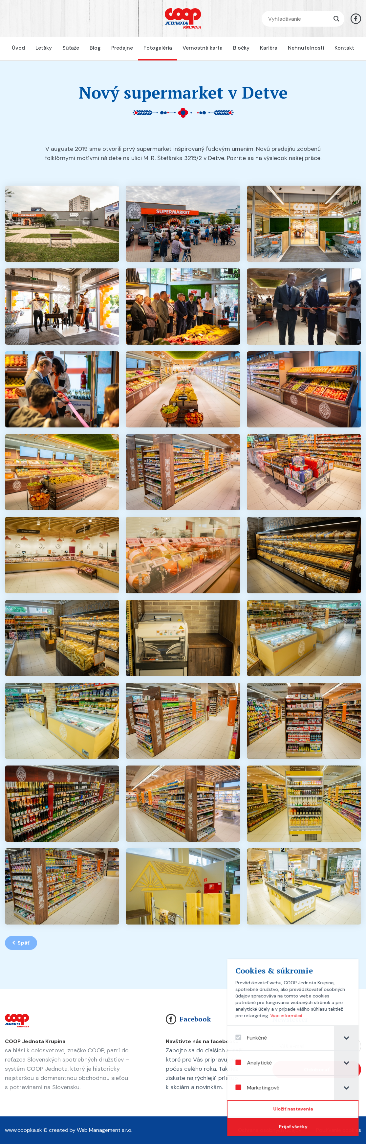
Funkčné (261, 1038)
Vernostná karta (203, 47)
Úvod (18, 47)
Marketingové (267, 1088)
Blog (95, 47)
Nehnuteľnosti (306, 47)
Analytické (263, 1063)
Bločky (241, 47)
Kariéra (268, 47)
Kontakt (344, 47)
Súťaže (70, 47)
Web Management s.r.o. (104, 1130)
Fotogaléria (157, 47)
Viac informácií (296, 1015)
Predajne (122, 47)
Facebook (188, 1019)
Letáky (43, 47)
